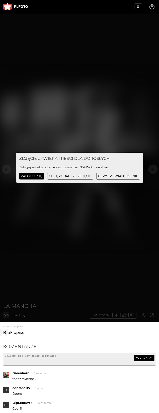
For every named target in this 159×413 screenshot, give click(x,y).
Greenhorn (20, 375)
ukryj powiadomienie (118, 176)
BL (6, 407)
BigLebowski (23, 405)
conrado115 (21, 390)
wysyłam (144, 358)
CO (6, 392)
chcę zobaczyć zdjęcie (70, 176)
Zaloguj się (31, 176)
